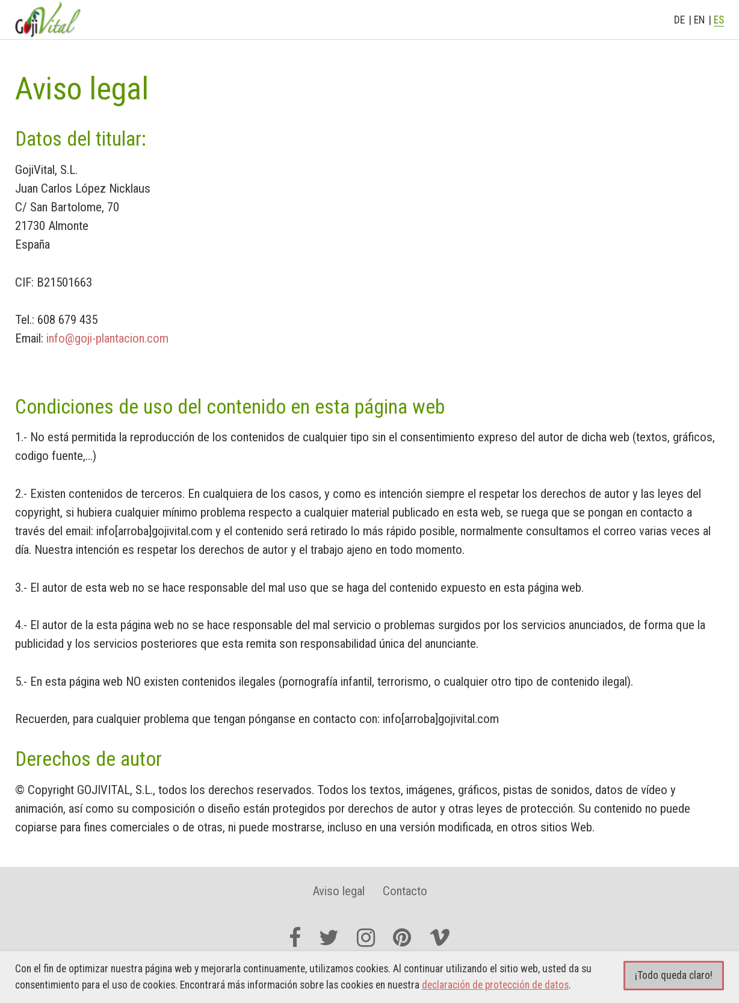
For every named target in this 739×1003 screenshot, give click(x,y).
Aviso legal (338, 891)
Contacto (405, 891)
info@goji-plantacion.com (107, 338)
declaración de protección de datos (495, 985)
